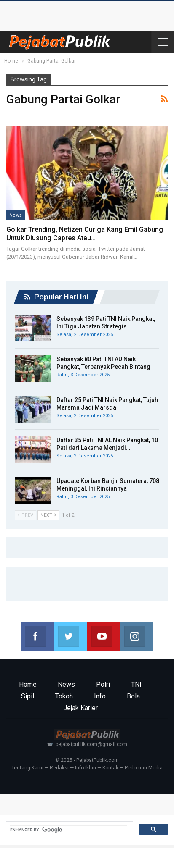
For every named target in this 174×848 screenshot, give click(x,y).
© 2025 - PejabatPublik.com (87, 760)
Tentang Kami (27, 768)
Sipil (27, 696)
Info (100, 696)
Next (48, 515)
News (15, 215)
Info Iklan (85, 768)
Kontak (110, 768)
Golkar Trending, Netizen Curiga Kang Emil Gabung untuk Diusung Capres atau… (84, 234)
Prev (25, 515)
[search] (68, 829)
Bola (133, 696)
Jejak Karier (80, 708)
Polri (103, 684)
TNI (136, 684)
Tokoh (64, 696)
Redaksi (59, 768)
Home (28, 684)
